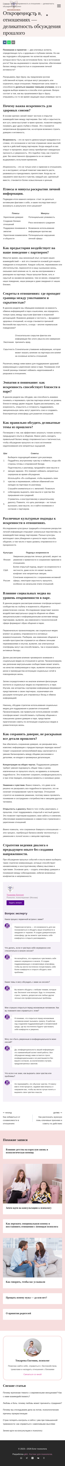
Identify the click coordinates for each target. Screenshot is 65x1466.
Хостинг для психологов (40, 1454)
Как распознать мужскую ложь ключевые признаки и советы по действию (48, 1118)
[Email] (47, 15)
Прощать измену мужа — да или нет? (26, 1297)
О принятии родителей (18, 1313)
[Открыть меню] (59, 6)
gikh (26, 1454)
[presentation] (32, 1183)
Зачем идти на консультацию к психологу (29, 1208)
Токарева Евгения (15, 895)
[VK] (5, 42)
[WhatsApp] (18, 15)
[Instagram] (29, 15)
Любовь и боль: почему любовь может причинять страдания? (32, 1403)
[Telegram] (23, 15)
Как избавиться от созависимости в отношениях (16, 1118)
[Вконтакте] (35, 15)
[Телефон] (41, 15)
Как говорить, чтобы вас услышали (25, 1281)
